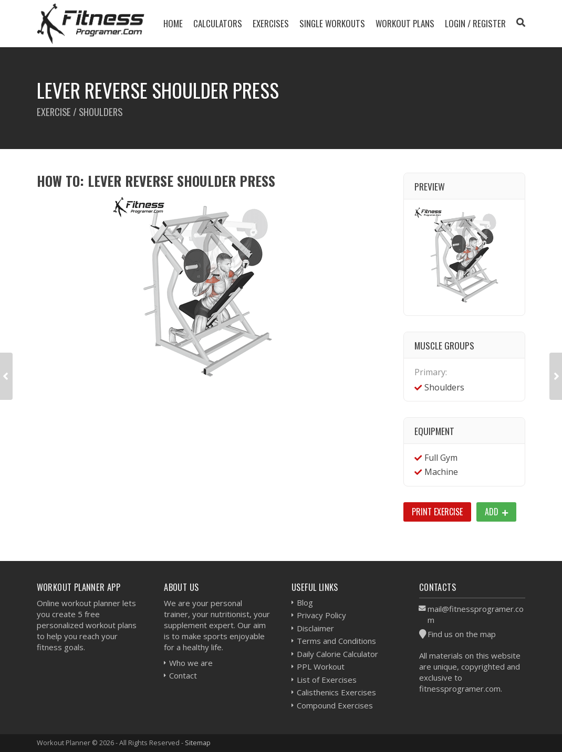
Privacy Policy (321, 615)
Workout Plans (405, 23)
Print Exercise (437, 511)
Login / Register (475, 23)
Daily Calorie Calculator (337, 654)
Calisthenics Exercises (336, 692)
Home (173, 23)
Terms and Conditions (336, 641)
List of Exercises (327, 679)
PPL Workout (321, 666)
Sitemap (198, 742)
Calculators (217, 23)
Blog (305, 602)
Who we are (191, 663)
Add (496, 511)
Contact (183, 675)
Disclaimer (315, 628)
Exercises (271, 23)
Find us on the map (462, 634)
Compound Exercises (335, 705)
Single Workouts (332, 23)
